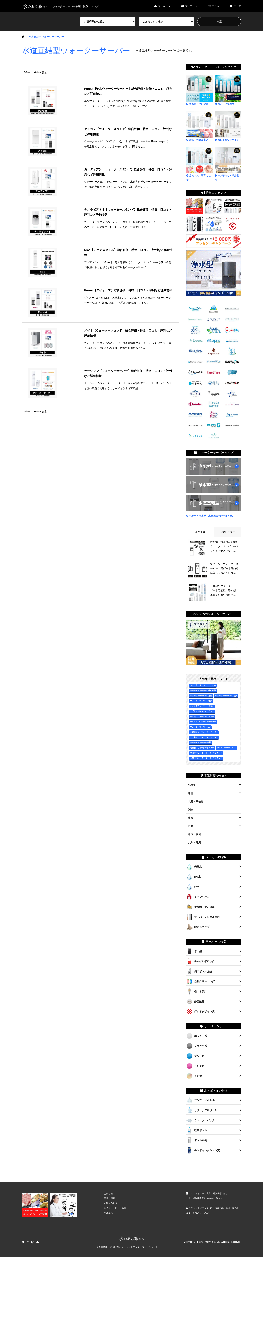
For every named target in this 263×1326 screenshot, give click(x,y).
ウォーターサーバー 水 (226, 748)
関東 (190, 809)
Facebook (28, 1242)
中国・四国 (194, 834)
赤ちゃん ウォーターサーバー (203, 722)
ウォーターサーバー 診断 (200, 742)
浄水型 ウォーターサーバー (202, 717)
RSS (37, 1242)
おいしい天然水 (228, 90)
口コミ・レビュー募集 (115, 1208)
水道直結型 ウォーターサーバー (204, 732)
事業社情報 (109, 1198)
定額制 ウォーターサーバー (202, 748)
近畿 (190, 826)
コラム (213, 6)
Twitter (23, 1242)
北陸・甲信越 (195, 801)
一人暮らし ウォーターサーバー (204, 737)
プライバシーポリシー (153, 1247)
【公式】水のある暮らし (208, 1242)
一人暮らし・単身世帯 (228, 164)
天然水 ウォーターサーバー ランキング (206, 758)
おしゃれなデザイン (228, 126)
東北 (190, 793)
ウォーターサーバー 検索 (226, 696)
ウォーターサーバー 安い (200, 727)
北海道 (192, 785)
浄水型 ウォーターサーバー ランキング (206, 753)
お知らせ (108, 1193)
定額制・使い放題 (199, 90)
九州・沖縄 (194, 842)
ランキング (162, 6)
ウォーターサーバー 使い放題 (203, 690)
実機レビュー (227, 531)
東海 (190, 817)
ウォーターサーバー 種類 (201, 701)
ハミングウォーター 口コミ (202, 706)
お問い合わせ (110, 1203)
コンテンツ (189, 6)
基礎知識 (200, 531)
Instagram (32, 1242)
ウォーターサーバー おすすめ (203, 685)
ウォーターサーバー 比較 (201, 696)
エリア (235, 6)
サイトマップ (133, 1247)
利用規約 (108, 1212)
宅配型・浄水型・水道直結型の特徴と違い (210, 516)
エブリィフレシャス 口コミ (202, 711)
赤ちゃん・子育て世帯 (199, 164)
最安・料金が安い (199, 126)
